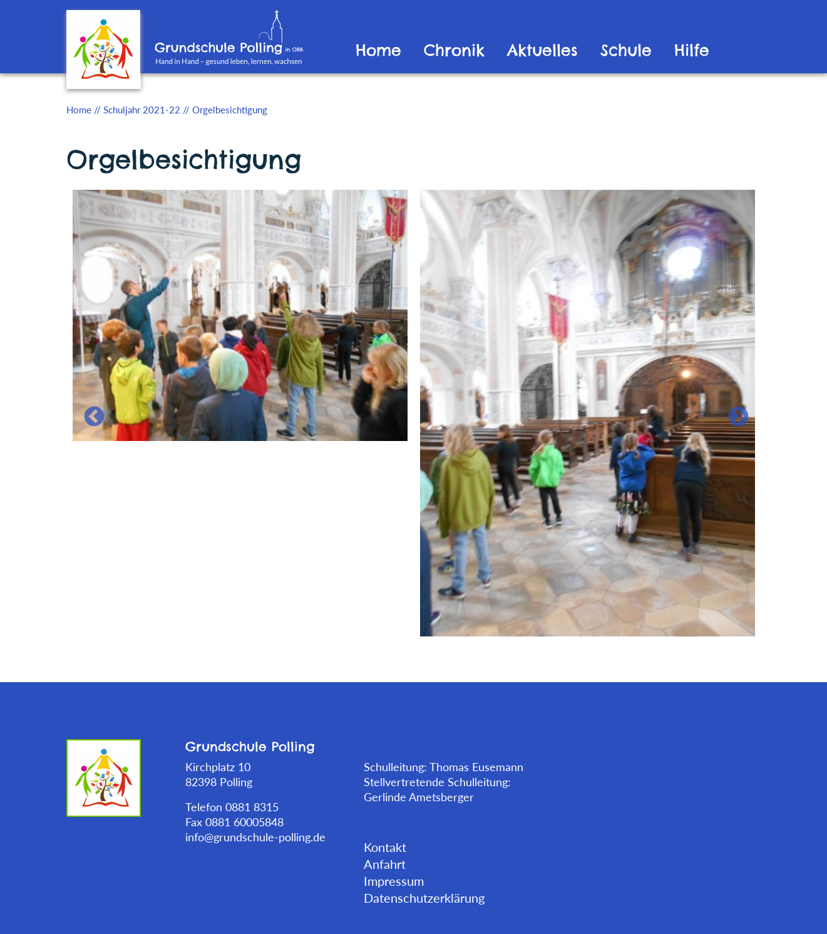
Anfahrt (385, 863)
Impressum (394, 880)
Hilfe (691, 50)
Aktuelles (542, 50)
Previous (89, 412)
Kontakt (385, 846)
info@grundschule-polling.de (255, 837)
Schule (626, 50)
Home (378, 50)
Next (733, 412)
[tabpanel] (240, 314)
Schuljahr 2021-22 (141, 109)
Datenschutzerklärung (424, 897)
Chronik (454, 50)
